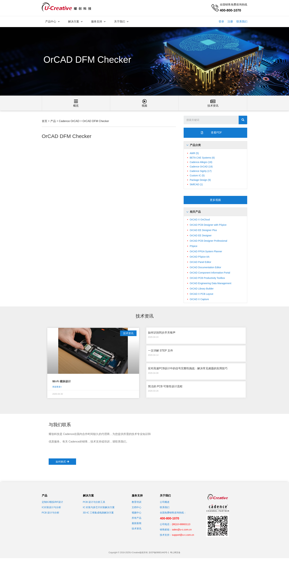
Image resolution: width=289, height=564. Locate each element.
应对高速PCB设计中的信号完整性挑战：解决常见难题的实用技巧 (188, 368)
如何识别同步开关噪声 (161, 332)
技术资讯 (212, 105)
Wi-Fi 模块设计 (61, 381)
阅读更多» (57, 387)
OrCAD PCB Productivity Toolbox (207, 278)
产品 (53, 121)
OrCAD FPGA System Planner (206, 251)
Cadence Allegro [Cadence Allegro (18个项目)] (201, 162)
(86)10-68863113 (181, 524)
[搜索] (243, 120)
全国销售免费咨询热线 (233, 4)
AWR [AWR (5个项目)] (194, 153)
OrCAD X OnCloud (200, 219)
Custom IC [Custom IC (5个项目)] (197, 175)
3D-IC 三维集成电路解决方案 (98, 512)
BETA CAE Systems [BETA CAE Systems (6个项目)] (202, 157)
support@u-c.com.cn (183, 534)
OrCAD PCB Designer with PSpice (208, 224)
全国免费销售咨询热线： (173, 512)
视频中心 (136, 512)
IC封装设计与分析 (51, 507)
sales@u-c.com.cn (182, 529)
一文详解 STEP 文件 (160, 350)
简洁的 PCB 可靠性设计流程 (165, 386)
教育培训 (136, 502)
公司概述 (164, 502)
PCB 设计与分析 (50, 512)
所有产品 (136, 518)
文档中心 (136, 507)
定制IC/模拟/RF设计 (52, 502)
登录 (221, 21)
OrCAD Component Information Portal (210, 272)
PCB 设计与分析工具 (94, 502)
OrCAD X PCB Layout (201, 294)
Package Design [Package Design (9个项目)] (200, 180)
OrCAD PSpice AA (199, 256)
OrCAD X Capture (199, 299)
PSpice (193, 246)
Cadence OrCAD (69, 121)
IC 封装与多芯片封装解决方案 (99, 507)
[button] (215, 133)
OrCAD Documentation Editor (205, 267)
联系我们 (241, 21)
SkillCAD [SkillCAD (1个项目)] (196, 184)
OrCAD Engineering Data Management (210, 283)
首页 (44, 121)
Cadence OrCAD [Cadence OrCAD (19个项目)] (201, 166)
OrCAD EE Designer (201, 235)
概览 (76, 105)
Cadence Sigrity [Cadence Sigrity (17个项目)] (201, 171)
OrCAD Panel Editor (200, 262)
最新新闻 (136, 523)
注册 (230, 21)
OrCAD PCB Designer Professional (208, 240)
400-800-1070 (169, 518)
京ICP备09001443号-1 (159, 552)
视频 (144, 105)
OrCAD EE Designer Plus (203, 230)
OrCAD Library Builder (201, 288)
